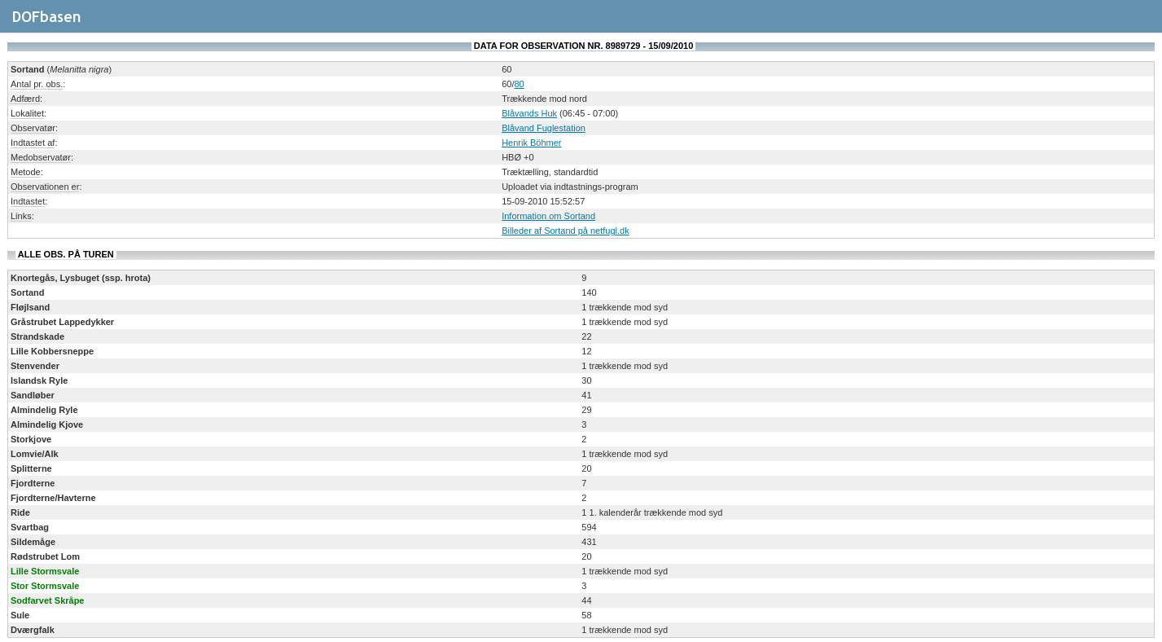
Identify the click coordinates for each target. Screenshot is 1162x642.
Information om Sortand (548, 216)
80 (519, 84)
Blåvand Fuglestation (543, 128)
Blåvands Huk (529, 113)
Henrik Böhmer (531, 142)
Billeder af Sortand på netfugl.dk (565, 230)
